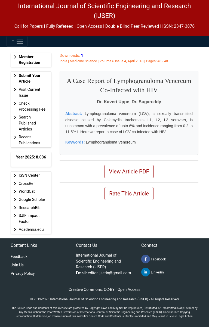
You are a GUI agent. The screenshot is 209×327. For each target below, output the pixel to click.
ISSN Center (29, 175)
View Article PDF (129, 171)
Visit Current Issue (29, 92)
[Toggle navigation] (17, 41)
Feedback (19, 256)
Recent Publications (29, 140)
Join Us (17, 265)
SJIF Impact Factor (29, 218)
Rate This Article (129, 193)
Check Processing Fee (32, 106)
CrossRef (27, 183)
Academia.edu (31, 229)
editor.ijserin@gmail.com (109, 273)
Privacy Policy (23, 273)
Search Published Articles (27, 123)
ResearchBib (30, 207)
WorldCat (27, 191)
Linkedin (152, 272)
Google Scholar (32, 199)
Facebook (153, 259)
